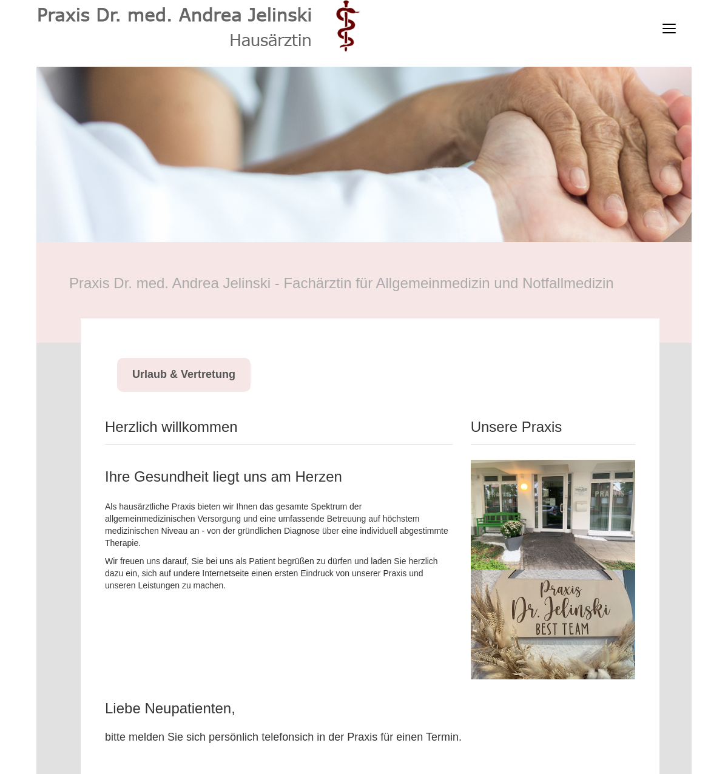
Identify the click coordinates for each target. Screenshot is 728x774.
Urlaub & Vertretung (183, 374)
